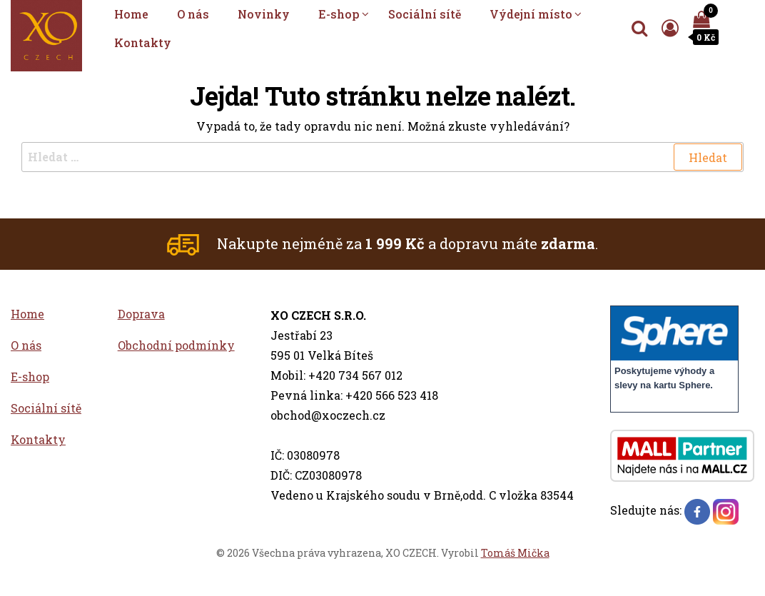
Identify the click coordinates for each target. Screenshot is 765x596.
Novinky (264, 13)
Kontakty (142, 42)
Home (131, 13)
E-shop (339, 13)
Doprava (141, 313)
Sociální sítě (424, 13)
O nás (193, 13)
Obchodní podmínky (176, 345)
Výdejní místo (531, 13)
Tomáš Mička (515, 553)
